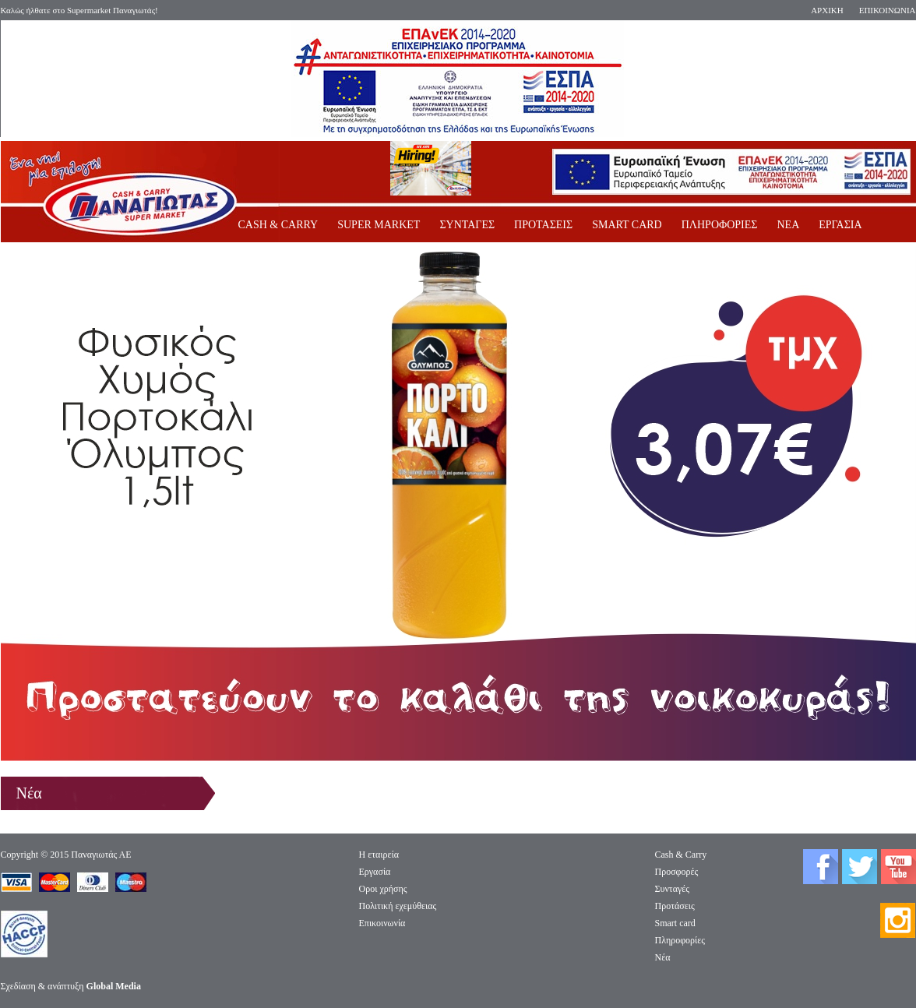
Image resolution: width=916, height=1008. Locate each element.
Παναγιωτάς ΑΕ (101, 854)
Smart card (675, 923)
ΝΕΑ (788, 225)
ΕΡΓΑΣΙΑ (840, 225)
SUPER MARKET (378, 225)
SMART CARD (627, 225)
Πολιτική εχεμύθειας (398, 906)
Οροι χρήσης (383, 888)
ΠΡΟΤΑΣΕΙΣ (543, 225)
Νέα (663, 957)
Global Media (113, 986)
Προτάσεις (675, 906)
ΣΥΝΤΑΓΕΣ (467, 225)
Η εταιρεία (379, 854)
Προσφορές (677, 871)
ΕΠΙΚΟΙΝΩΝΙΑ (887, 10)
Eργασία (375, 871)
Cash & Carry (681, 854)
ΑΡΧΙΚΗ (827, 10)
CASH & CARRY (278, 225)
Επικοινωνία (382, 923)
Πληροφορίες (680, 940)
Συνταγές (672, 888)
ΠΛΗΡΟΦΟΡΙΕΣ (720, 225)
